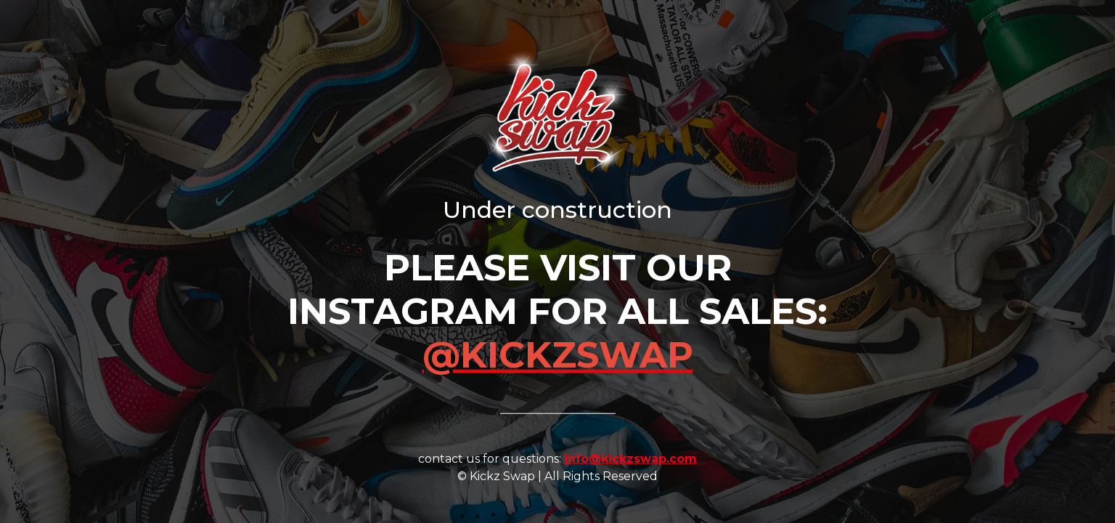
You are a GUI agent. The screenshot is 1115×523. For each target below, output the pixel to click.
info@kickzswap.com (630, 458)
